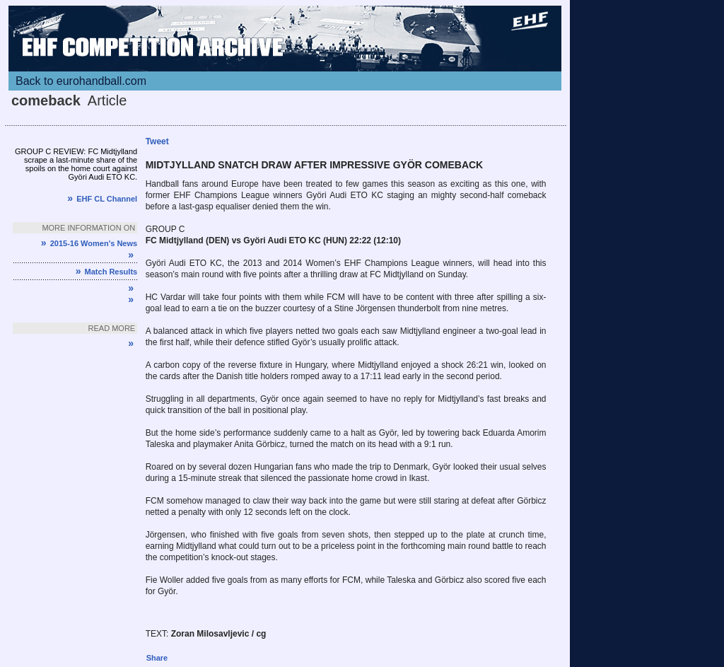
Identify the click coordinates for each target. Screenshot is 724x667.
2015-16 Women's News (89, 243)
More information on (88, 228)
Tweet (157, 141)
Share (157, 658)
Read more (112, 328)
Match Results (106, 271)
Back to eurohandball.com (81, 81)
